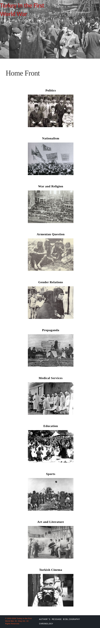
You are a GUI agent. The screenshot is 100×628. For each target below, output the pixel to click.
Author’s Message (66, 7)
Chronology (83, 12)
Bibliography (63, 12)
